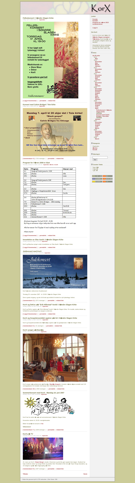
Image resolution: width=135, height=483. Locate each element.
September (98, 133)
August (97, 76)
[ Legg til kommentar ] (30, 100)
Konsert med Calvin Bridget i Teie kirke (102, 115)
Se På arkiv (96, 55)
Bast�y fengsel (55, 384)
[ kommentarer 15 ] (29, 389)
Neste (85, 474)
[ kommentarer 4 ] (28, 158)
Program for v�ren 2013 (101, 22)
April (96, 96)
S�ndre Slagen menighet (101, 37)
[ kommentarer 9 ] (28, 469)
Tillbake (25, 474)
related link (51, 100)
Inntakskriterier (98, 24)
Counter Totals (97, 164)
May (96, 58)
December (98, 75)
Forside (95, 19)
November (98, 61)
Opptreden (42, 19)
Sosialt (56, 164)
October (97, 92)
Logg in (95, 27)
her (42, 423)
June (96, 107)
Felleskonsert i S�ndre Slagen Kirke (104, 110)
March (97, 64)
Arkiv (93, 52)
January (97, 66)
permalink (43, 100)
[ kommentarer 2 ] (28, 300)
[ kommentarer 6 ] (28, 326)
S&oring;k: (95, 154)
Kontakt (95, 20)
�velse (52, 164)
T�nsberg (96, 39)
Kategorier (95, 143)
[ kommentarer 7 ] (28, 430)
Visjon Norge (39, 462)
